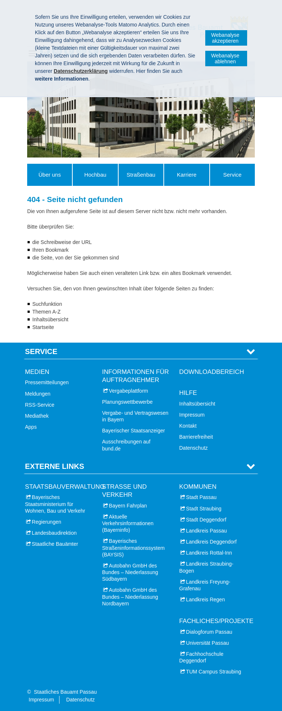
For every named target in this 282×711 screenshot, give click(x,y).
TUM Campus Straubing (213, 672)
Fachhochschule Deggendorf (201, 657)
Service (232, 174)
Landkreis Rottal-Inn (209, 553)
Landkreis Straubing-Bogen (206, 567)
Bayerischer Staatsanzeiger (133, 431)
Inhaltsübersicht (197, 404)
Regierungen (46, 522)
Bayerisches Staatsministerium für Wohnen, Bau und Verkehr (55, 503)
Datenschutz (193, 448)
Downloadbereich (211, 371)
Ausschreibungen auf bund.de (126, 445)
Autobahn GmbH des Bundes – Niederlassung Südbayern (130, 572)
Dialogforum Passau (209, 632)
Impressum (192, 415)
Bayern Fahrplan (128, 506)
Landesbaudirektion (54, 533)
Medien (37, 371)
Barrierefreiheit (196, 437)
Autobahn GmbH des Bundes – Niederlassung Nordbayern (130, 596)
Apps (31, 427)
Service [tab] (41, 351)
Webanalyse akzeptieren (225, 38)
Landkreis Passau (206, 531)
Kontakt (187, 426)
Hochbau (95, 174)
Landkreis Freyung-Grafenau (204, 585)
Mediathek (37, 416)
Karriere (186, 174)
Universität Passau (207, 643)
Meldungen (37, 394)
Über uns (50, 174)
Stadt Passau (201, 497)
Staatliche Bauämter (55, 544)
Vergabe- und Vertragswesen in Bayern (135, 416)
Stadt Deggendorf (206, 520)
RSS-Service (39, 405)
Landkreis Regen (205, 599)
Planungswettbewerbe (127, 402)
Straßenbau (141, 174)
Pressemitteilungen (47, 382)
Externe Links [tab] (54, 466)
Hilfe (188, 392)
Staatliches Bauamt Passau (65, 692)
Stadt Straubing (204, 509)
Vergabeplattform (128, 391)
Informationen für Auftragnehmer (135, 375)
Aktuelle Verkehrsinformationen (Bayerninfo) (127, 523)
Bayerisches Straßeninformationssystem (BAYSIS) (133, 547)
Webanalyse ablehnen (225, 58)
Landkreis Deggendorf (211, 542)
